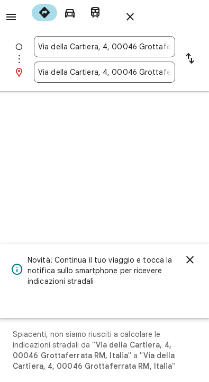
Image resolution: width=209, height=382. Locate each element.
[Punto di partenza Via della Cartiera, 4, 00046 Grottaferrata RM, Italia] (104, 46)
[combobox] (104, 46)
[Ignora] (190, 260)
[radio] (44, 12)
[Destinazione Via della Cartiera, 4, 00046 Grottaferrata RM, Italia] (104, 72)
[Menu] (11, 17)
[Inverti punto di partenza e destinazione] (190, 59)
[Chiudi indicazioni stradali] (130, 17)
